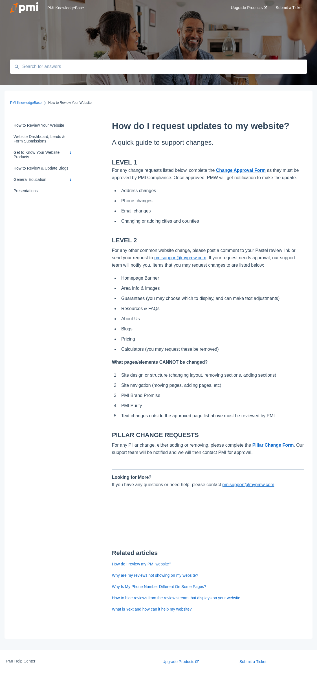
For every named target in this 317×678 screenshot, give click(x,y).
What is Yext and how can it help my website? (152, 609)
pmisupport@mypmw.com (180, 257)
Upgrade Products (180, 661)
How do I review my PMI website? (141, 564)
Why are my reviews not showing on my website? (155, 575)
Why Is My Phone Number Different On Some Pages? (159, 586)
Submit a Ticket (253, 661)
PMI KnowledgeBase (65, 8)
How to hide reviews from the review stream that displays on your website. (176, 598)
